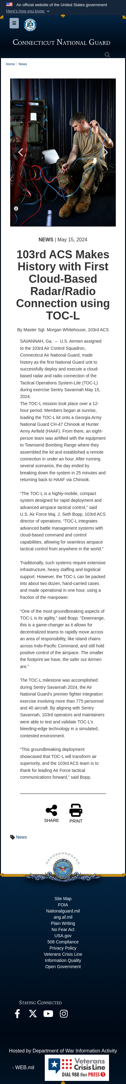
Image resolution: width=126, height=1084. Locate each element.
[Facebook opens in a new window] (17, 1015)
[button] (28, 11)
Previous (21, 152)
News (21, 837)
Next (105, 152)
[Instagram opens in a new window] (63, 1015)
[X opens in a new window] (32, 1015)
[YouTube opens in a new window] (48, 1015)
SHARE (51, 813)
